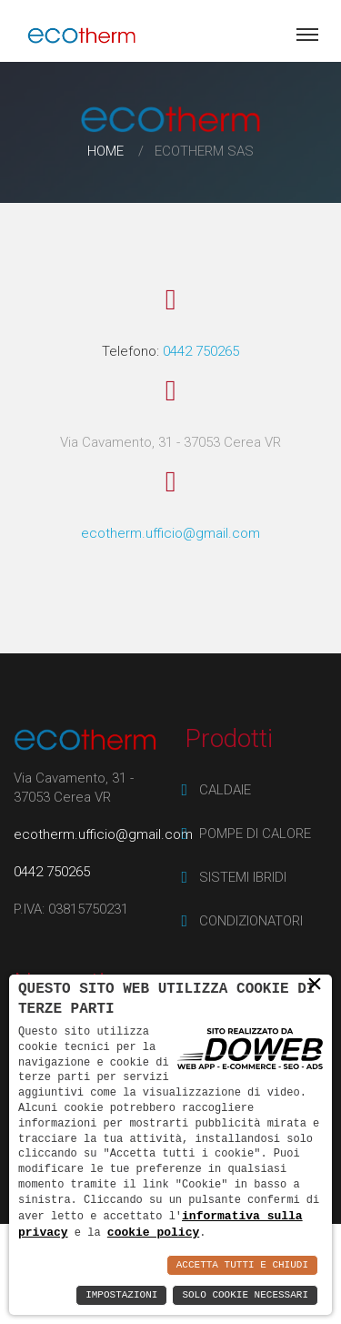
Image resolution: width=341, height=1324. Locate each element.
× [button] (314, 984)
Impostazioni (121, 1295)
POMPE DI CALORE (255, 833)
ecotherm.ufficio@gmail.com (170, 533)
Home (105, 151)
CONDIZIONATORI (251, 921)
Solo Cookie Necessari (245, 1295)
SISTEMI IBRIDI (242, 877)
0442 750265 (201, 351)
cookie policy (153, 1232)
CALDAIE (225, 790)
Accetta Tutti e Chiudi (242, 1265)
